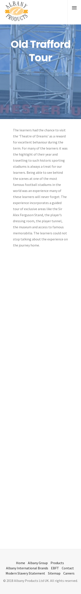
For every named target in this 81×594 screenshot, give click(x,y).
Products (57, 563)
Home (20, 563)
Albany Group (38, 563)
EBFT (55, 568)
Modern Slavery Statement (25, 573)
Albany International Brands (27, 568)
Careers (69, 573)
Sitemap (54, 573)
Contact (68, 568)
